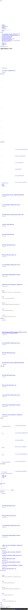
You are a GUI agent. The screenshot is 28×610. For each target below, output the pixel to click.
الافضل (3, 42)
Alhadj (3, 296)
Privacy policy (18, 609)
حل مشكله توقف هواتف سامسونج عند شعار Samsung (11, 274)
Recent (3, 184)
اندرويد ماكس (4, 44)
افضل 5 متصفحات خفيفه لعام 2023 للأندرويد (8, 38)
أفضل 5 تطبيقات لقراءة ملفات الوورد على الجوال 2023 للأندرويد (11, 35)
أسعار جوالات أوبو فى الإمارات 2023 (8, 234)
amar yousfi (3, 587)
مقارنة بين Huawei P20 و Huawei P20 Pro (21, 471)
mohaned (3, 290)
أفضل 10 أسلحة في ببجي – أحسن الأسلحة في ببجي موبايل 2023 (11, 40)
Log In (6, 607)
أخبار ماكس (3, 25)
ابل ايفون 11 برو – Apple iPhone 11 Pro (8, 70)
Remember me (3, 607)
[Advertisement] (14, 15)
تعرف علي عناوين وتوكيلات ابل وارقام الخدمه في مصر (9, 34)
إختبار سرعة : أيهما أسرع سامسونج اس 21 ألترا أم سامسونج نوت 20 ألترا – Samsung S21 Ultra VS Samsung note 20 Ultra (14, 332)
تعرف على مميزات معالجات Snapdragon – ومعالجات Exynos (12, 284)
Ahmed (3, 593)
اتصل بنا (3, 477)
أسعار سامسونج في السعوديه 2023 (7, 39)
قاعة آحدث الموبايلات (5, 26)
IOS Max (3, 27)
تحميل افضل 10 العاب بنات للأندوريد (7, 36)
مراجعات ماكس (4, 28)
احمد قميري (3, 599)
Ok (15, 609)
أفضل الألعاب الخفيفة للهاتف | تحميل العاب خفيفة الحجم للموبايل (13, 194)
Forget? (9, 606)
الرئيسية (3, 24)
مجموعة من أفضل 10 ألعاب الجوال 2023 (8, 244)
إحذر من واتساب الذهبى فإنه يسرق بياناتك (9, 254)
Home (1, 46)
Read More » (4, 72)
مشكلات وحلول (4, 43)
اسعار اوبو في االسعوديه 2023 (6, 41)
